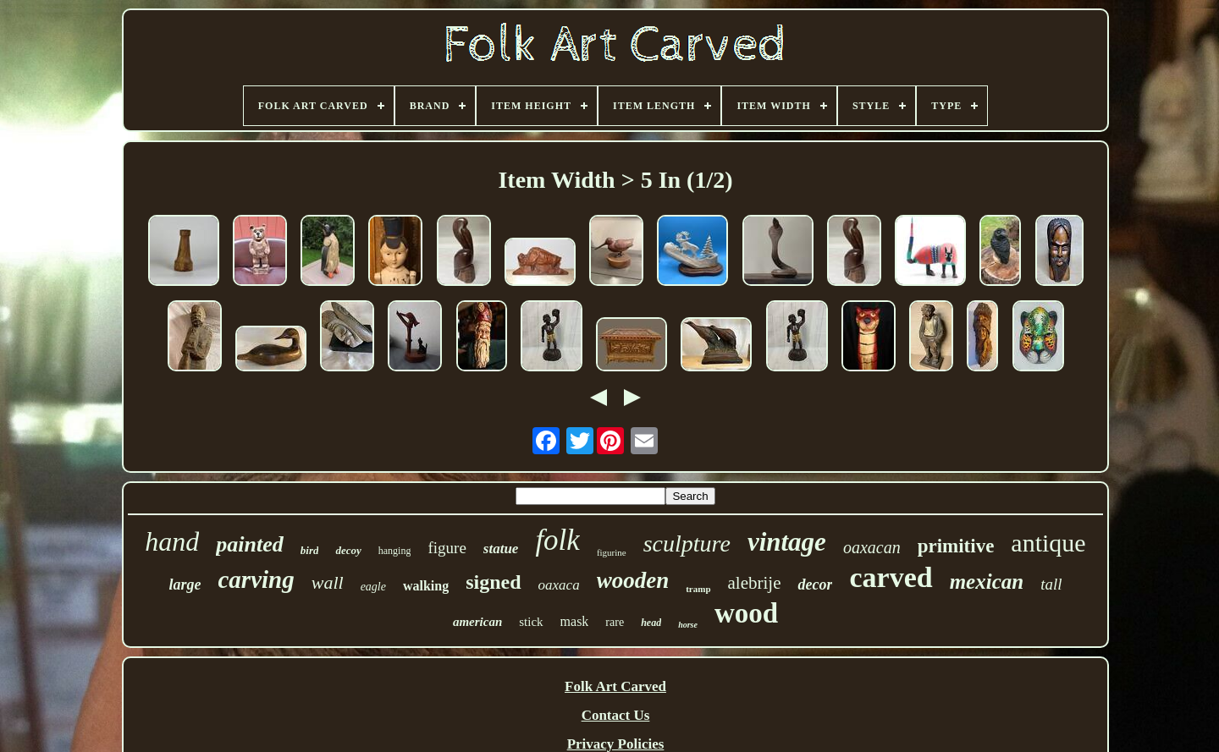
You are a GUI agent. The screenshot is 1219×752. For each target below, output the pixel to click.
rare (614, 622)
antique (1048, 543)
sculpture (687, 543)
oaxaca (559, 585)
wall (328, 582)
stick (531, 621)
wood (746, 613)
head (651, 622)
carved (890, 577)
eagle (373, 586)
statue (501, 549)
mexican (987, 581)
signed (493, 582)
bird (310, 550)
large (185, 584)
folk (557, 540)
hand (172, 541)
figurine (611, 552)
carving (256, 579)
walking (426, 586)
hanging (394, 551)
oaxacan (872, 547)
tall (1051, 584)
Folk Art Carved (615, 686)
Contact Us (616, 715)
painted (249, 544)
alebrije (754, 583)
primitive (956, 546)
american (477, 621)
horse (688, 624)
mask (574, 621)
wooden (633, 580)
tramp (698, 589)
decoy (348, 550)
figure (446, 548)
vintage (786, 542)
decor (814, 584)
